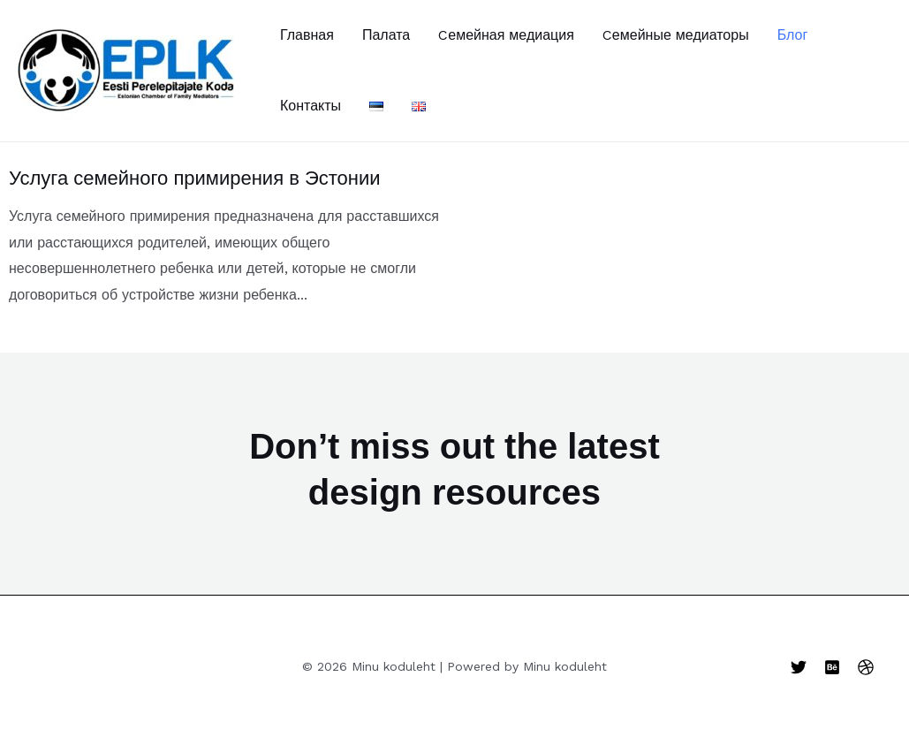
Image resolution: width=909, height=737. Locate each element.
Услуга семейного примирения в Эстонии (195, 178)
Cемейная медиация (506, 35)
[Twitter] (799, 667)
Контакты (310, 105)
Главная (307, 35)
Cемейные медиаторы (675, 35)
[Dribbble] (866, 667)
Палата (386, 35)
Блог (792, 35)
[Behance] (832, 667)
